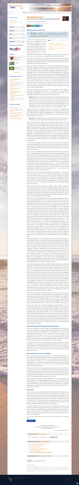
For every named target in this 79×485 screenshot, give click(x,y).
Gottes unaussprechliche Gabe (16, 58)
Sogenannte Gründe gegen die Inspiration (16, 110)
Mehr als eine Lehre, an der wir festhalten (57, 48)
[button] (77, 483)
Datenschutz (40, 12)
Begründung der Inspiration (16, 113)
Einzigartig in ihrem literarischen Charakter (16, 96)
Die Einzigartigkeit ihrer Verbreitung (15, 89)
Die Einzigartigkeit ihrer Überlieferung (15, 92)
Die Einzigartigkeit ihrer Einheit (16, 83)
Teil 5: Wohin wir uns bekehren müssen (38, 449)
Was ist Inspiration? (14, 107)
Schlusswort (51, 49)
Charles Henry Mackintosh (44, 456)
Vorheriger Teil (31, 420)
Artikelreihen (12, 41)
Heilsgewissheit (14, 63)
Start (28, 12)
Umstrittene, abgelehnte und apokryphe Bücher (16, 115)
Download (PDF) (53, 437)
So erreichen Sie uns (67, 478)
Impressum (35, 12)
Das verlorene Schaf (15, 68)
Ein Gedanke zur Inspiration (15, 118)
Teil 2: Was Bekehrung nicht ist (36, 445)
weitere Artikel (17, 72)
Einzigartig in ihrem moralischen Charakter (16, 99)
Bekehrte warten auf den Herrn (55, 43)
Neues (31, 12)
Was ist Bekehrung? (44, 441)
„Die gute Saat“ (13, 20)
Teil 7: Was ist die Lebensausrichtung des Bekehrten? (41, 452)
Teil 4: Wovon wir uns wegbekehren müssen (39, 448)
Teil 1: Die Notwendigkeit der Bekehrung (38, 444)
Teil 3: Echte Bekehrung (35, 446)
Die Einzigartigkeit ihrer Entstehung (15, 80)
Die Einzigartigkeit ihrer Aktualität (15, 85)
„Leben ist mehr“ (13, 22)
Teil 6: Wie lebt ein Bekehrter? (36, 451)
